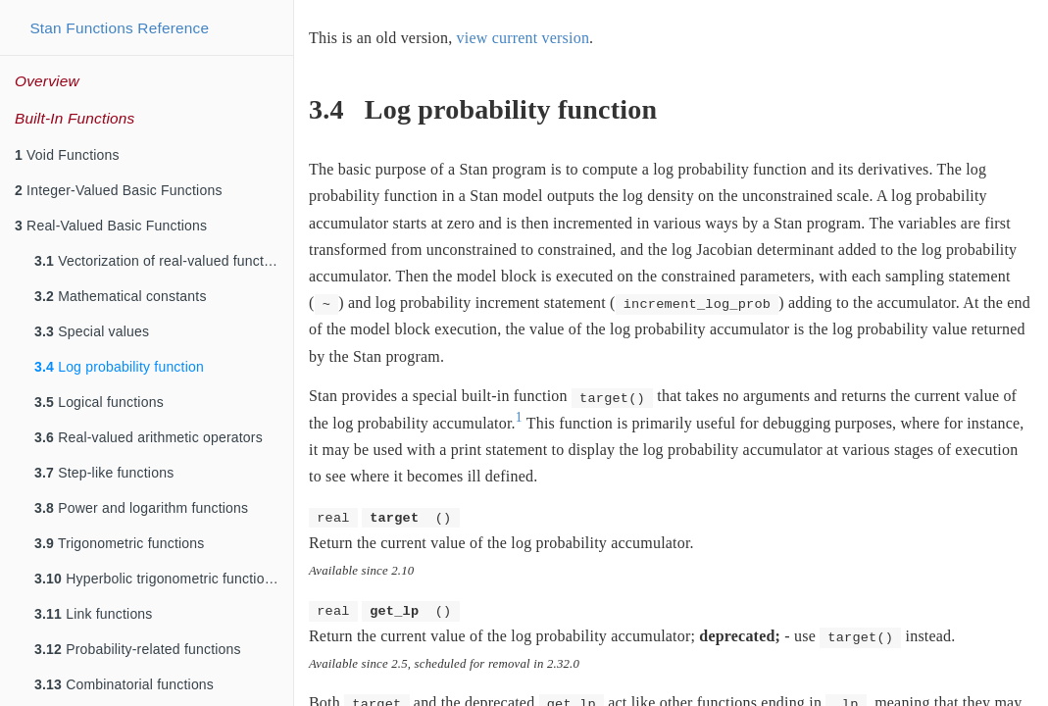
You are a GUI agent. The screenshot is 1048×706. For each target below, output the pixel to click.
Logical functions (99, 402)
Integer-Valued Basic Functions (119, 190)
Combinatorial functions (124, 684)
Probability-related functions (137, 649)
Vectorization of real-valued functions (162, 261)
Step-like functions (104, 472)
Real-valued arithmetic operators (148, 437)
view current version (523, 37)
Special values (91, 331)
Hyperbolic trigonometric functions (156, 578)
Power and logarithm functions (141, 508)
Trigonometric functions (119, 543)
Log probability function (119, 367)
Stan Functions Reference (119, 28)
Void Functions (67, 155)
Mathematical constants (120, 296)
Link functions (93, 614)
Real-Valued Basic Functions (111, 225)
